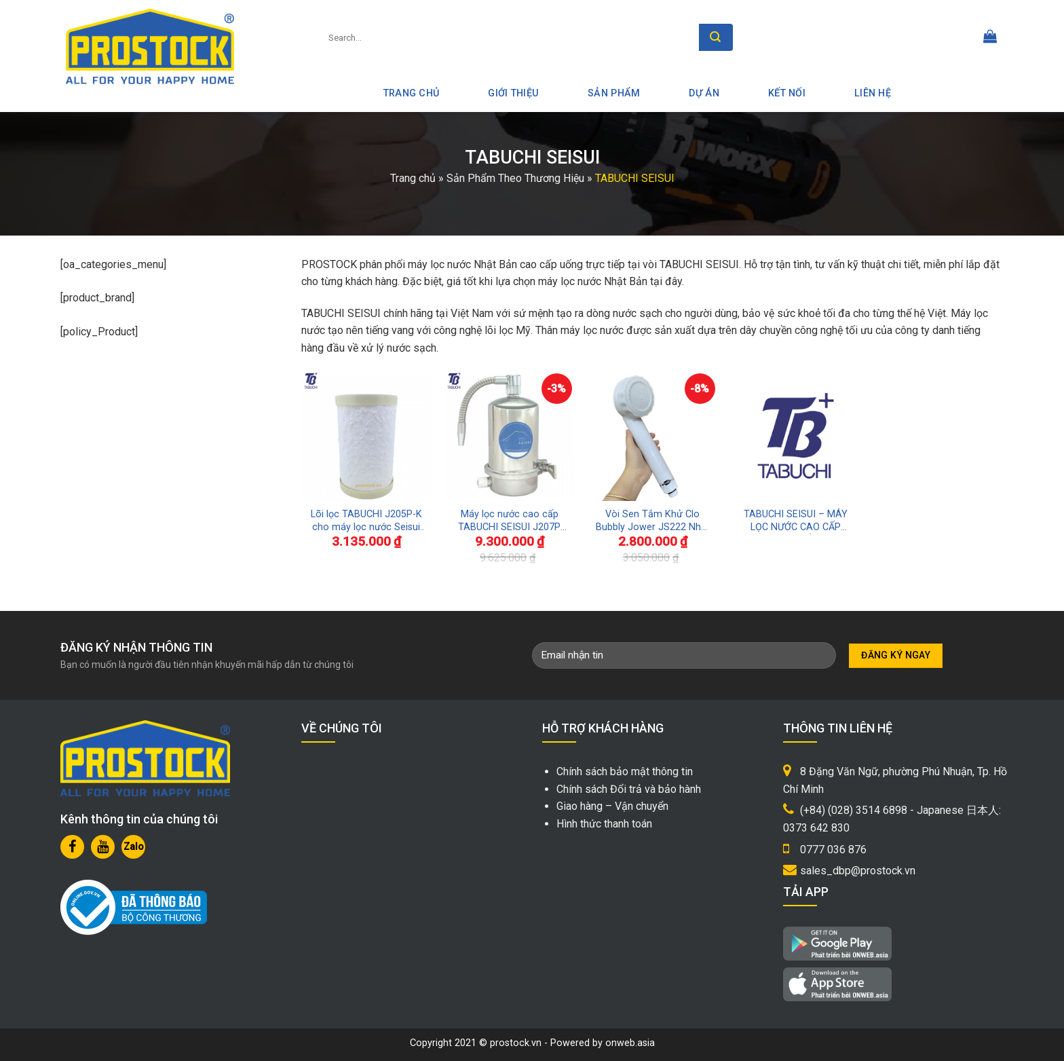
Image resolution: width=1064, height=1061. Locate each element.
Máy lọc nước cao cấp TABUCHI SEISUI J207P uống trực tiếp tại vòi (509, 521)
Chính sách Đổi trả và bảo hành (628, 789)
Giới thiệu (513, 93)
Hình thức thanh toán (604, 823)
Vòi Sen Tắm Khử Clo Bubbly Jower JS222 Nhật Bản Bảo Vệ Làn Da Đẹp (653, 521)
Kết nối (786, 93)
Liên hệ (872, 93)
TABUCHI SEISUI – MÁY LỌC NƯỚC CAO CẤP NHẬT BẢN (796, 521)
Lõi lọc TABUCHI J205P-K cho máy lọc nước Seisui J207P (366, 521)
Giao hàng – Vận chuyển (612, 806)
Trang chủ (413, 178)
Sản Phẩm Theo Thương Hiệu (515, 178)
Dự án (704, 93)
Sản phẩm (614, 93)
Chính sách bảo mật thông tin (624, 771)
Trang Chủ (411, 93)
